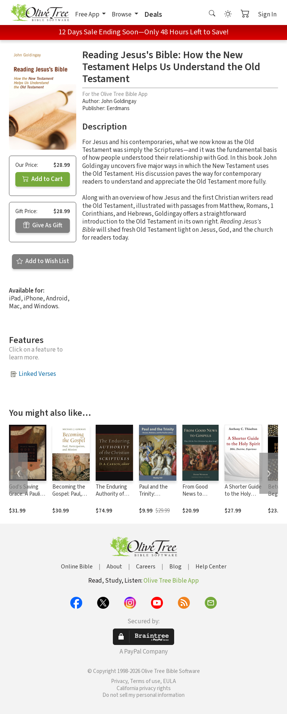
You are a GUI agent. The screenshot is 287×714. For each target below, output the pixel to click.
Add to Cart (42, 179)
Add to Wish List (42, 261)
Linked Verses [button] (37, 374)
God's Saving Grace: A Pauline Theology (27, 494)
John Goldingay (118, 101)
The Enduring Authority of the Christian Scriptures (111, 497)
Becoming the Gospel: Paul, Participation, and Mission (68, 497)
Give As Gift (42, 225)
